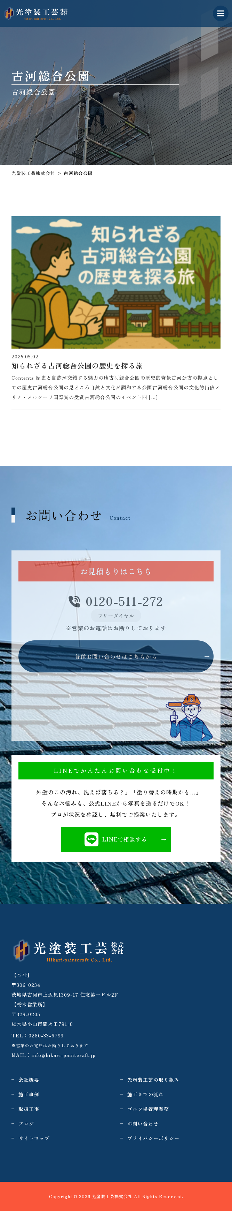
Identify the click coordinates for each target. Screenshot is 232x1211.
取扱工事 (28, 1108)
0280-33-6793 (46, 1035)
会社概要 (28, 1079)
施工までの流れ (145, 1094)
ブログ (26, 1123)
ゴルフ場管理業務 (148, 1108)
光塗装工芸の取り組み (153, 1079)
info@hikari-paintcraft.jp (63, 1054)
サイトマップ (34, 1138)
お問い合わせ (143, 1123)
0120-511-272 (116, 601)
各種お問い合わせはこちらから (115, 656)
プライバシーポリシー (153, 1138)
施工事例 (28, 1094)
